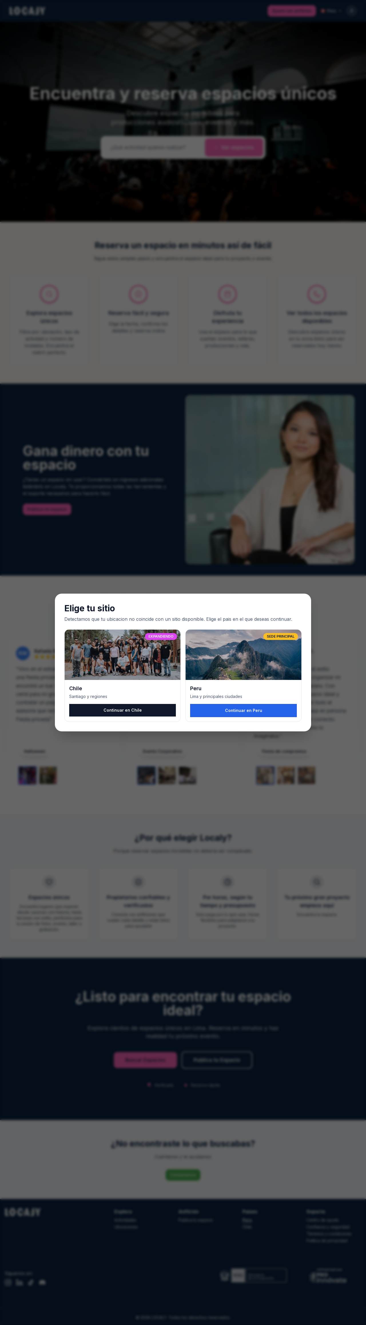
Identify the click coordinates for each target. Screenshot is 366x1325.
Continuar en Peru (243, 710)
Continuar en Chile (123, 710)
